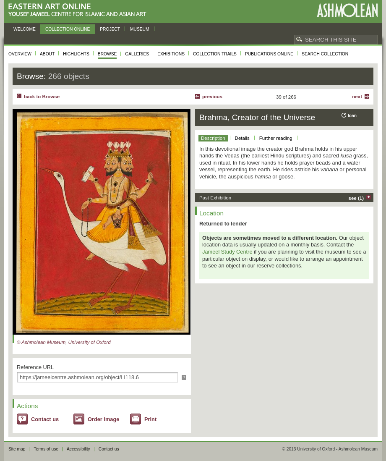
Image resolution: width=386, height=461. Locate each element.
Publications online (269, 54)
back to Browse (42, 96)
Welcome (24, 29)
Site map (16, 449)
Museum (139, 29)
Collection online (67, 29)
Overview (19, 54)
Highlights (76, 54)
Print (150, 419)
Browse (107, 54)
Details (242, 138)
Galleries (137, 54)
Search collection (325, 54)
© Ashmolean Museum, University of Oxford (64, 342)
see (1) (356, 198)
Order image (103, 419)
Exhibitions (171, 54)
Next (357, 96)
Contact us (45, 419)
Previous (212, 96)
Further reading (275, 138)
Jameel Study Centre (227, 252)
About (47, 54)
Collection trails (215, 54)
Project (110, 29)
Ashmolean (347, 10)
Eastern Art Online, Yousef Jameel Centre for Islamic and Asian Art (79, 10)
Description (213, 138)
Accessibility (78, 449)
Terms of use (46, 449)
